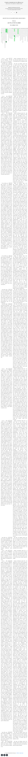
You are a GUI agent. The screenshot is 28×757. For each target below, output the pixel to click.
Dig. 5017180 (10, 741)
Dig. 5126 (10, 96)
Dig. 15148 (10, 537)
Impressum (21, 752)
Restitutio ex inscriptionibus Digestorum (14, 18)
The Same (15, 63)
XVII (2, 59)
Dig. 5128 (10, 113)
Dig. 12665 (10, 420)
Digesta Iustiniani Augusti (14, 7)
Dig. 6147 (10, 289)
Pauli (14, 21)
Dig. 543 (10, 183)
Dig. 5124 (10, 63)
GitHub (17, 752)
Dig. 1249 (10, 368)
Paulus (15, 58)
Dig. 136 (10, 58)
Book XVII (23, 58)
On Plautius (19, 58)
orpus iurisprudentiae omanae (14, 2)
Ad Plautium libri (14, 23)
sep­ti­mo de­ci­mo (4, 97)
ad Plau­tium (5, 59)
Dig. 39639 (10, 550)
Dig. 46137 (10, 732)
